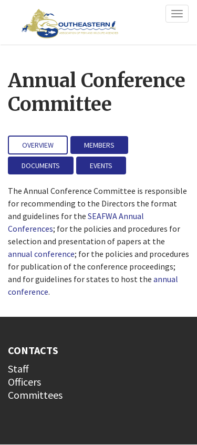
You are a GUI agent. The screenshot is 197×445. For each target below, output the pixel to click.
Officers (24, 382)
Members (99, 145)
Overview (38, 145)
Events (101, 165)
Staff (18, 368)
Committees (35, 395)
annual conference (41, 254)
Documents (41, 165)
